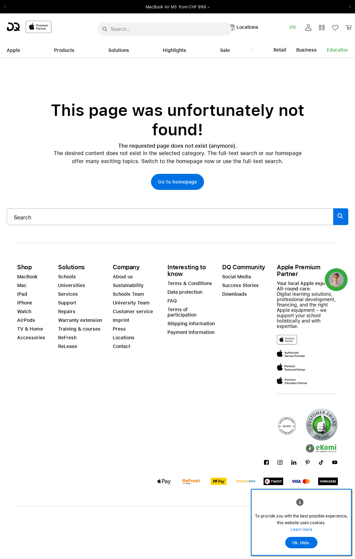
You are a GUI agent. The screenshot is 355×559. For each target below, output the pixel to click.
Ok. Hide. (301, 543)
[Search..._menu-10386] (164, 29)
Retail (279, 50)
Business (306, 50)
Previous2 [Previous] (7, 7)
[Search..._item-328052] (170, 216)
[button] (308, 27)
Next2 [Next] (348, 7)
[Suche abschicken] (104, 29)
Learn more (301, 529)
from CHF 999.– (194, 7)
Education (338, 50)
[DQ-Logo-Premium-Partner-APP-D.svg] (29, 26)
